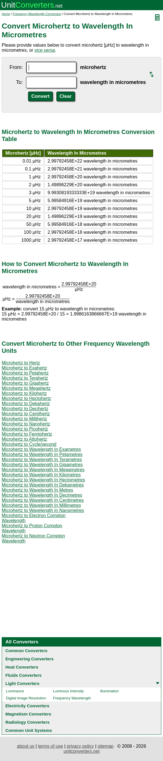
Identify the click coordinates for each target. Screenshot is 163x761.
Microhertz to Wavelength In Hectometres (43, 479)
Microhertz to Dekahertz (26, 403)
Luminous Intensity (68, 691)
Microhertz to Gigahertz (25, 383)
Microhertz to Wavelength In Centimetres (43, 500)
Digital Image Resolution (26, 698)
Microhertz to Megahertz (26, 388)
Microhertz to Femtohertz (27, 434)
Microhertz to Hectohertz (26, 398)
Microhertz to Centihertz (26, 413)
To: (19, 82)
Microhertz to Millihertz (24, 418)
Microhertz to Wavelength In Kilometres (41, 474)
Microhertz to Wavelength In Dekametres (43, 485)
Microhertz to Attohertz (24, 439)
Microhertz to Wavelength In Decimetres (42, 495)
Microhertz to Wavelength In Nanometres (43, 510)
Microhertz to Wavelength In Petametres (42, 454)
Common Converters (26, 650)
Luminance (15, 691)
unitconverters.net (81, 751)
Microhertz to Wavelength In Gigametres (42, 464)
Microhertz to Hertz (21, 362)
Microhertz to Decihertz (25, 408)
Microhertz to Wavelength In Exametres (41, 449)
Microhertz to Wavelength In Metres (37, 490)
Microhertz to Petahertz (25, 373)
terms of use (50, 746)
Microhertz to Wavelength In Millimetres (41, 505)
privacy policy (80, 746)
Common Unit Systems (28, 730)
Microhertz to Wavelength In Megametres (43, 469)
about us (25, 746)
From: (16, 67)
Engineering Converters (29, 658)
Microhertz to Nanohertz (26, 423)
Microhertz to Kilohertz (24, 393)
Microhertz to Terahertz (25, 378)
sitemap (105, 746)
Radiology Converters (27, 722)
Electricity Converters (27, 705)
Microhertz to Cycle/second (29, 444)
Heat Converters (21, 667)
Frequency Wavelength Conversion (37, 14)
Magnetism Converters (28, 714)
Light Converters (22, 683)
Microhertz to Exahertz (24, 368)
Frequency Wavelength (72, 698)
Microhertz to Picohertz (25, 429)
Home (6, 14)
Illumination (109, 691)
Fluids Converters (23, 675)
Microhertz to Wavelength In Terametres (42, 459)
